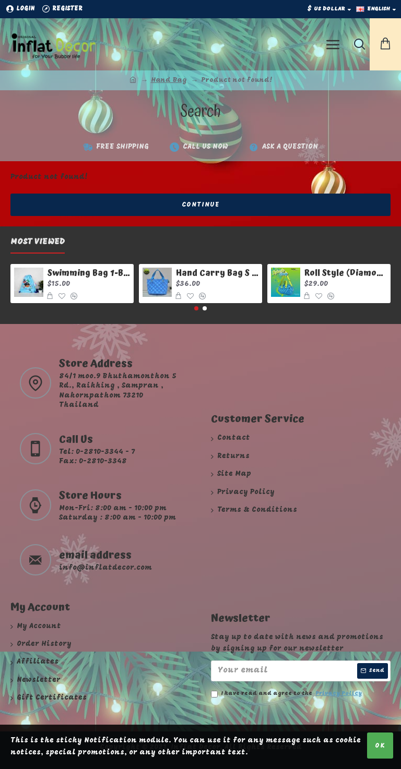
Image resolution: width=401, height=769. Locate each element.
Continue (201, 204)
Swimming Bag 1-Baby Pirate (89, 273)
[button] (196, 308)
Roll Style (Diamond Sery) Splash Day (345, 273)
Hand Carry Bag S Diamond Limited (217, 273)
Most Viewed (37, 242)
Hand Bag (168, 80)
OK (380, 745)
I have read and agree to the (287, 694)
